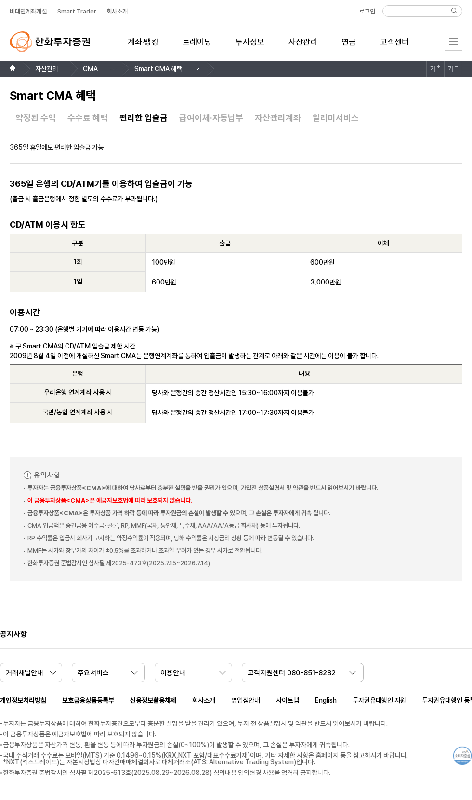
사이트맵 (287, 700)
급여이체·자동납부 (211, 118)
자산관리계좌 (278, 118)
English (326, 700)
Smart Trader (76, 11)
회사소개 (203, 700)
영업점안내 (245, 700)
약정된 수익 (35, 118)
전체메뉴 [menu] (453, 42)
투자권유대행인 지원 (379, 700)
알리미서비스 (336, 118)
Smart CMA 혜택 (158, 69)
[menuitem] (143, 47)
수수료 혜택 (87, 118)
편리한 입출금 (143, 118)
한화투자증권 (50, 41)
